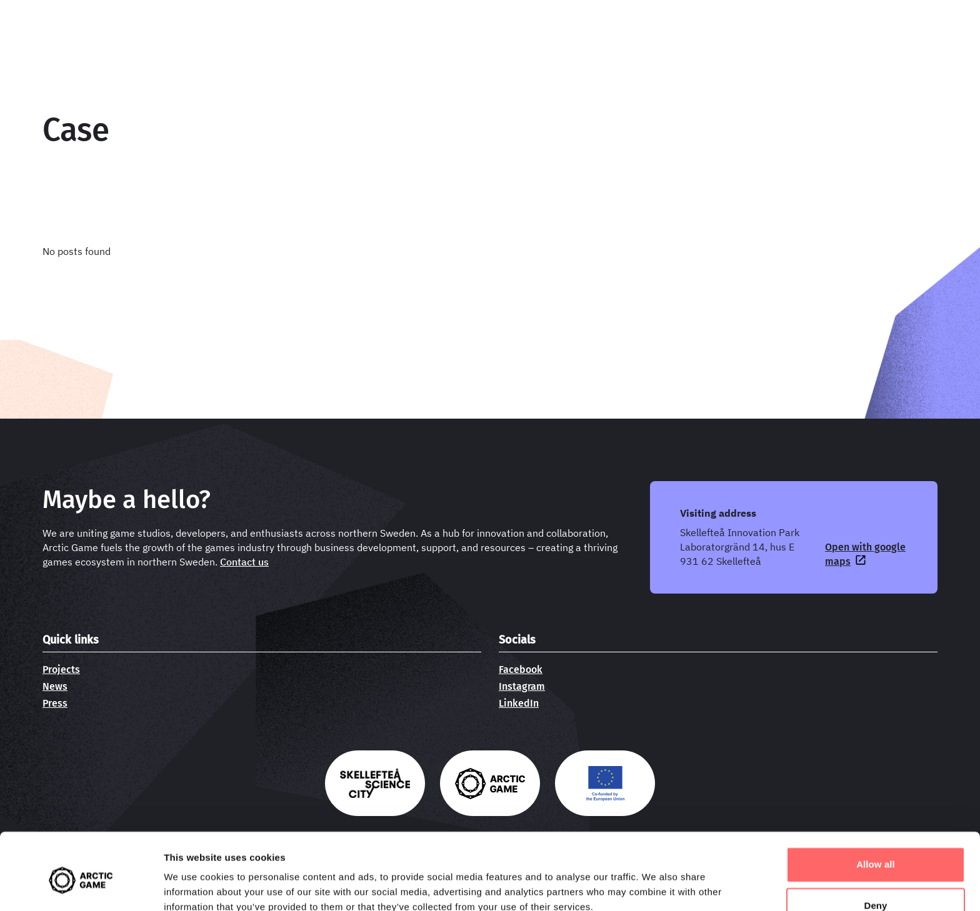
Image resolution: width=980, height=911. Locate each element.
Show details (193, 886)
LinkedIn (519, 703)
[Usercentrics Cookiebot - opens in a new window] (81, 886)
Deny (875, 850)
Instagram (522, 686)
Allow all (875, 809)
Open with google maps (865, 554)
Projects (61, 669)
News (55, 686)
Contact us (244, 561)
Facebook (520, 669)
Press (55, 703)
